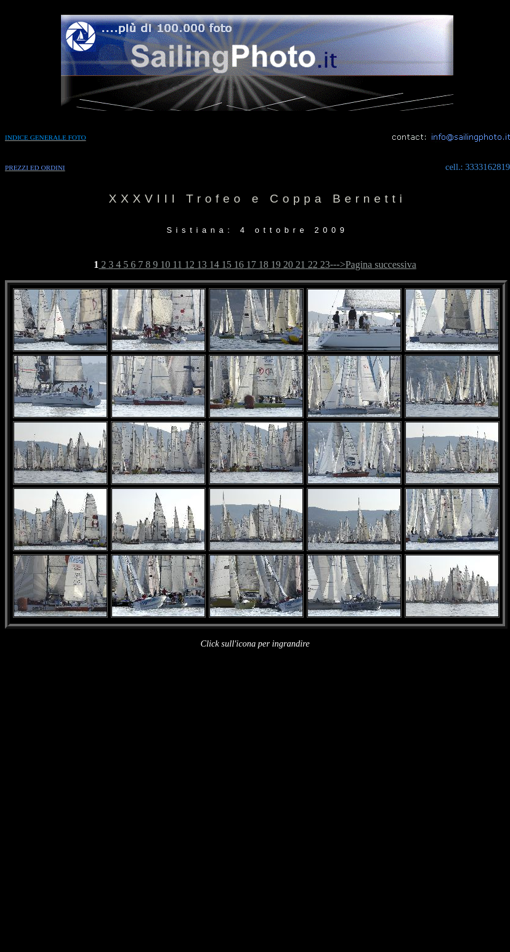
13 (201, 264)
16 (238, 264)
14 (213, 264)
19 (275, 264)
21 (299, 264)
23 (324, 264)
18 (262, 264)
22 (312, 264)
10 (164, 264)
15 (225, 264)
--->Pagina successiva (373, 264)
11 (176, 264)
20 (287, 264)
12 (188, 264)
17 (250, 264)
